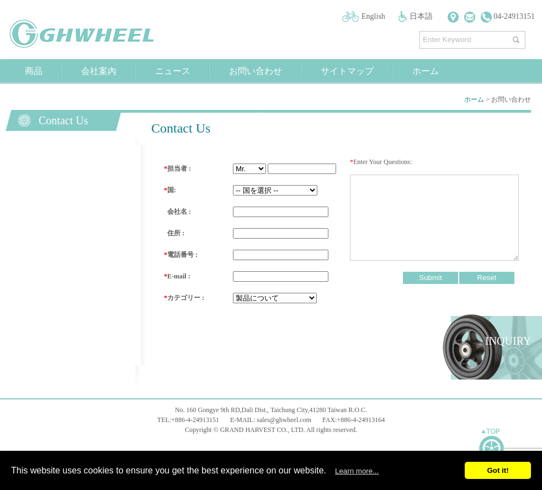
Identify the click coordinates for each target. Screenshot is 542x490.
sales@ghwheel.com (284, 420)
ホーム (425, 71)
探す (517, 37)
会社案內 (98, 71)
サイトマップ (347, 71)
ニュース (172, 71)
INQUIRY (508, 341)
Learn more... (357, 471)
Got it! (497, 470)
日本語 (421, 16)
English (373, 16)
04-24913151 (508, 16)
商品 (33, 71)
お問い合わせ (255, 71)
